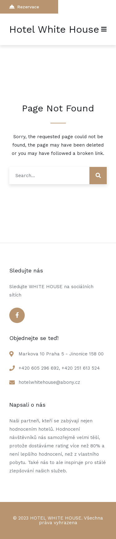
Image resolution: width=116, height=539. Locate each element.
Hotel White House (54, 29)
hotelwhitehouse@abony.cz (49, 382)
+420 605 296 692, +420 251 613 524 (59, 368)
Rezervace (24, 6)
